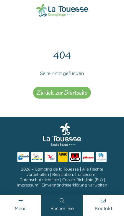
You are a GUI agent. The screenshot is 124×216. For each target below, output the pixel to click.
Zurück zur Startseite (62, 92)
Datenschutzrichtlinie (39, 179)
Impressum (27, 185)
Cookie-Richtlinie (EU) (82, 179)
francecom (85, 174)
